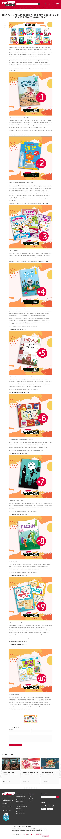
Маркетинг (29, 834)
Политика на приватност (21, 799)
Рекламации (18, 808)
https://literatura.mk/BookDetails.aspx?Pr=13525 (18, 644)
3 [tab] (28, 788)
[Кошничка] (57, 3)
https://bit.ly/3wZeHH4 (43, 203)
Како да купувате (19, 801)
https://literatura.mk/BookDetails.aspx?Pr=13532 (18, 453)
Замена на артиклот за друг (21, 806)
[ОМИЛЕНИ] (53, 3)
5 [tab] (31, 788)
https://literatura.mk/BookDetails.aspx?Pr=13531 (18, 329)
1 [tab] (24, 788)
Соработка (31, 800)
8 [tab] (36, 788)
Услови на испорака (20, 805)
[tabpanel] (11, 770)
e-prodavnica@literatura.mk (7, 806)
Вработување (31, 798)
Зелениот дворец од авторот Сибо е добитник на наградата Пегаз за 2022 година (30, 774)
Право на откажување (20, 813)
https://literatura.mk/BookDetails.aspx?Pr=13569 (18, 575)
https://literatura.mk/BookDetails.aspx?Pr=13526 (18, 641)
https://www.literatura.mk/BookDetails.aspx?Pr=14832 (19, 392)
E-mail (32, 729)
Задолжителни (16, 834)
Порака (10, 733)
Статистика (23, 834)
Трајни (34, 834)
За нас (30, 796)
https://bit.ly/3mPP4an (43, 261)
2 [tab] (26, 788)
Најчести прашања (20, 811)
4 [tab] (29, 788)
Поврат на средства (20, 810)
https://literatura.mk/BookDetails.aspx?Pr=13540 (18, 514)
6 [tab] (33, 788)
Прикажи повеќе (6, 781)
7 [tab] (34, 788)
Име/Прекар (11, 729)
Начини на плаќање (20, 803)
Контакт (30, 801)
